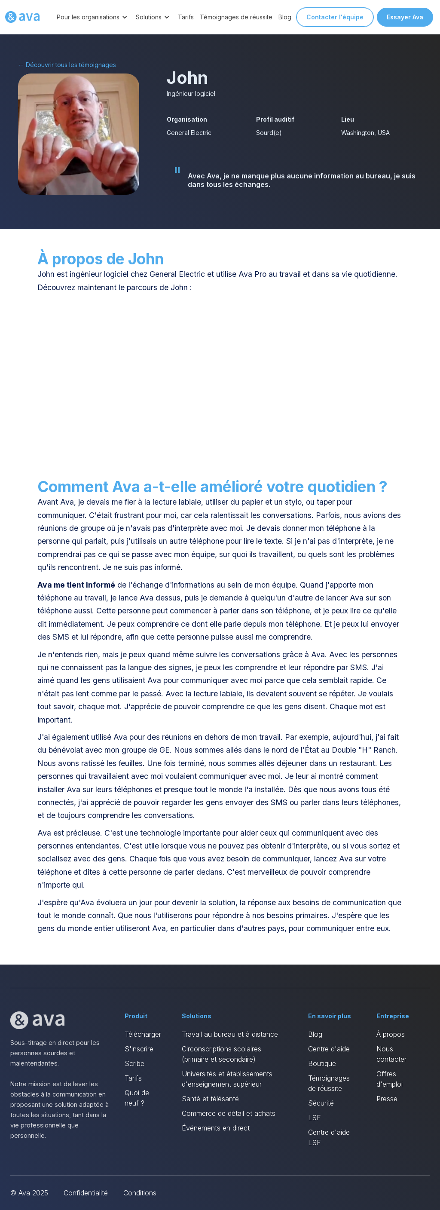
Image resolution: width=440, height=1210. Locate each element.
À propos (390, 1034)
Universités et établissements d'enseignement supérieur (227, 1078)
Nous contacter (391, 1054)
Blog (284, 17)
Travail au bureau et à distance (230, 1034)
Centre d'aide (329, 1049)
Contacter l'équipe (335, 17)
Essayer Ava (405, 17)
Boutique (322, 1063)
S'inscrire (139, 1049)
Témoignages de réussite (236, 17)
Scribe (134, 1063)
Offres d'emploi (389, 1078)
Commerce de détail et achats (228, 1113)
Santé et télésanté (210, 1098)
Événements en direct (216, 1128)
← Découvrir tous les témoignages (67, 64)
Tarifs (186, 17)
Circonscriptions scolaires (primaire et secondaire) (221, 1054)
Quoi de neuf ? (137, 1097)
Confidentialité (86, 1193)
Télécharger (143, 1034)
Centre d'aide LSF (329, 1137)
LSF (314, 1117)
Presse (386, 1098)
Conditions (139, 1193)
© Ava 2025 (29, 1193)
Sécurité (321, 1103)
